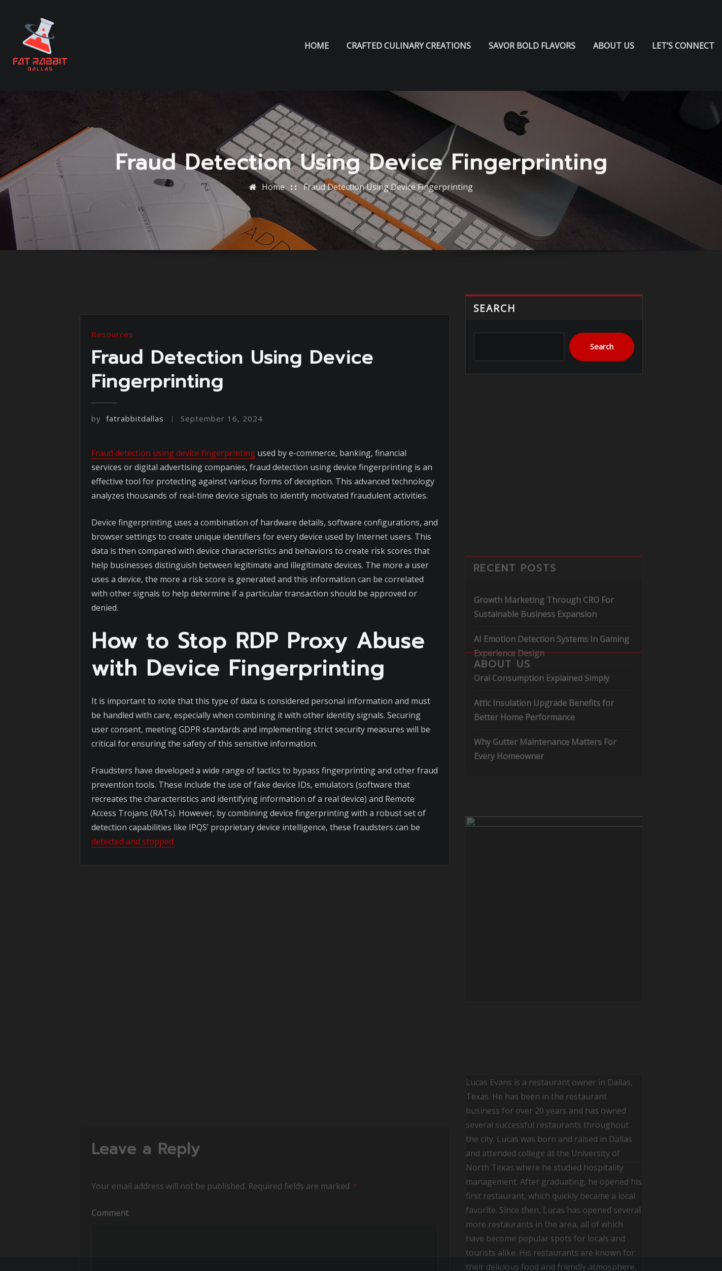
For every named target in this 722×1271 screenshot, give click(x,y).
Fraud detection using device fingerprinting (173, 520)
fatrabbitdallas (127, 486)
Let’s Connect (683, 45)
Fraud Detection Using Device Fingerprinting (388, 192)
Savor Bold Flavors (532, 45)
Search (495, 318)
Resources (112, 402)
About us (613, 45)
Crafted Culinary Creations (409, 45)
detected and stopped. (133, 909)
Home (316, 45)
